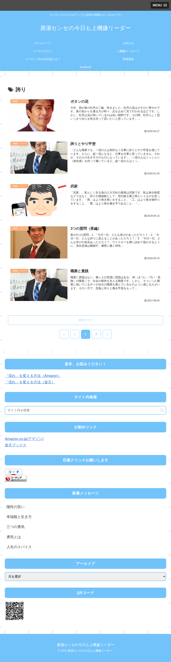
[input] (85, 410)
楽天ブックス (15, 445)
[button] (162, 410)
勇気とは (14, 537)
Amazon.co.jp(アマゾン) (24, 439)
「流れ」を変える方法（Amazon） (33, 376)
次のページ (86, 320)
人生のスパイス (19, 547)
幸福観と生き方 (19, 517)
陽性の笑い (16, 507)
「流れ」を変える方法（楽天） (30, 382)
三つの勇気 (16, 527)
